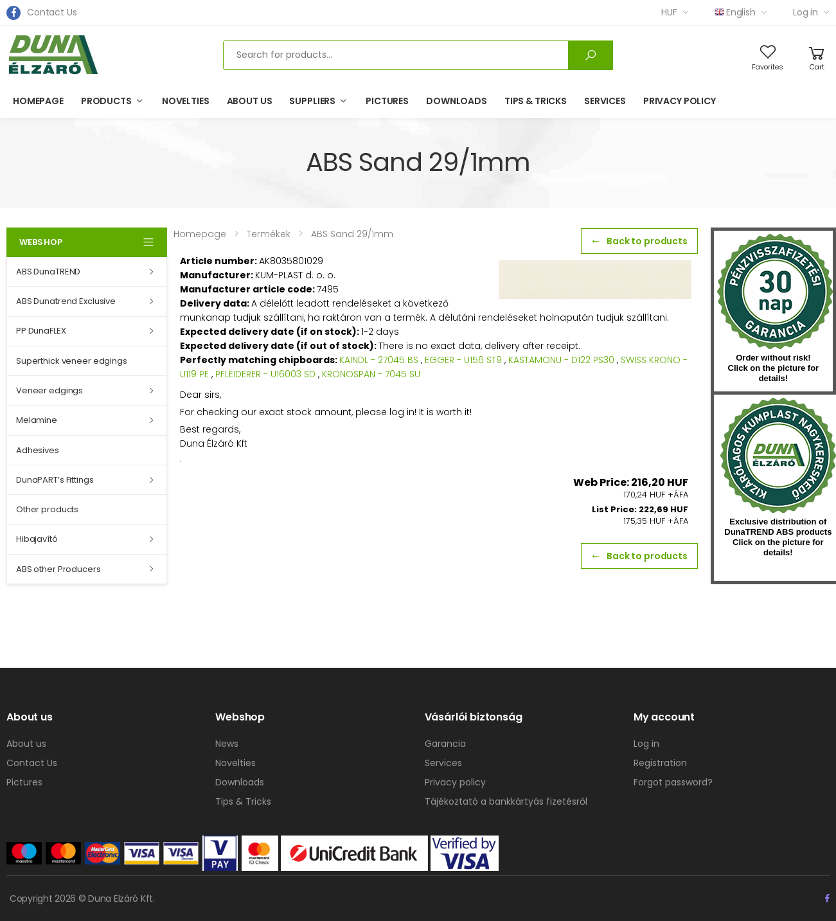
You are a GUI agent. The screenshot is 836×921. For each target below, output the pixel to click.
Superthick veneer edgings (71, 361)
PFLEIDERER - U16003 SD (265, 374)
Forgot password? (673, 782)
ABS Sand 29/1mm (352, 234)
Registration (660, 762)
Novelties (185, 100)
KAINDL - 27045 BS (378, 359)
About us (249, 100)
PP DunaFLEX (41, 331)
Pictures (387, 100)
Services (605, 100)
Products (106, 100)
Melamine (36, 420)
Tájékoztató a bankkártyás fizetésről (506, 801)
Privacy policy (679, 100)
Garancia (445, 743)
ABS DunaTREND (48, 271)
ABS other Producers (58, 569)
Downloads (456, 100)
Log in (805, 12)
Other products (47, 509)
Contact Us (52, 12)
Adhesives (37, 450)
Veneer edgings (49, 390)
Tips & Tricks (535, 100)
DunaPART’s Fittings (55, 480)
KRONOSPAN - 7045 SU (371, 374)
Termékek (268, 234)
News (226, 743)
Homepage (38, 100)
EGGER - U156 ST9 (463, 359)
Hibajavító (37, 539)
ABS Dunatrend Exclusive (66, 301)
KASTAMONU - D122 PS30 (561, 359)
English (735, 12)
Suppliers (312, 100)
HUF (669, 12)
